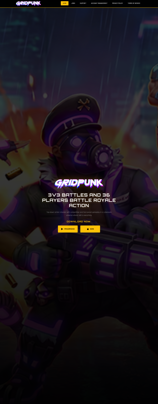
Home (65, 3)
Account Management (99, 3)
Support (83, 3)
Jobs (73, 3)
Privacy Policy (117, 3)
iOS (90, 229)
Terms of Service (134, 3)
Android (68, 229)
